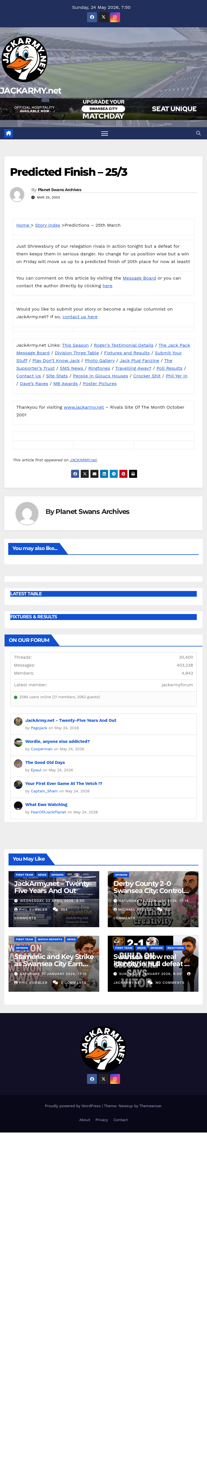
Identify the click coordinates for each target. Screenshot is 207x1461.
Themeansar (150, 1106)
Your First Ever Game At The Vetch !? (63, 783)
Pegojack (39, 728)
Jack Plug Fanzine (139, 360)
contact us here (80, 316)
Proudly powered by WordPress (73, 1106)
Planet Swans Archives (59, 189)
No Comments (170, 983)
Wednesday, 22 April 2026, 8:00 (52, 901)
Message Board (139, 278)
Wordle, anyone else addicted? (57, 741)
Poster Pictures (100, 383)
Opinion (57, 874)
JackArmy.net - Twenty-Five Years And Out (70, 720)
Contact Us (28, 376)
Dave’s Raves (34, 383)
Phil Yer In (176, 376)
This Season (75, 345)
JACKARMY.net (30, 90)
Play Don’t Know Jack (56, 360)
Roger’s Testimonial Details (124, 345)
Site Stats (57, 376)
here (108, 285)
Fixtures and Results (127, 353)
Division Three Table (77, 353)
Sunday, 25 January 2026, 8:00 (151, 974)
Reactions (175, 947)
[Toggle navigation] (104, 133)
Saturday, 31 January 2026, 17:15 (53, 974)
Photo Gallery (100, 360)
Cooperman (42, 749)
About (84, 1120)
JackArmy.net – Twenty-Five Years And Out (53, 887)
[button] (198, 133)
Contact (120, 1120)
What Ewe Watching (46, 804)
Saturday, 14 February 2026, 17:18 (154, 901)
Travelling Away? (133, 368)
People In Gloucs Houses (100, 376)
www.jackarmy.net (84, 407)
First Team (24, 874)
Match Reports (50, 939)
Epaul (36, 770)
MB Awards (65, 383)
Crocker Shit (147, 376)
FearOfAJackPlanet (48, 812)
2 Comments (73, 983)
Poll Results (169, 368)
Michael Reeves (133, 910)
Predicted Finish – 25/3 (68, 172)
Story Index (47, 225)
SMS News (72, 368)
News (42, 874)
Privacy (102, 1120)
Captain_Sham (44, 791)
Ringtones (99, 368)
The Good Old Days (45, 762)
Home (23, 225)
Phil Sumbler (31, 910)
